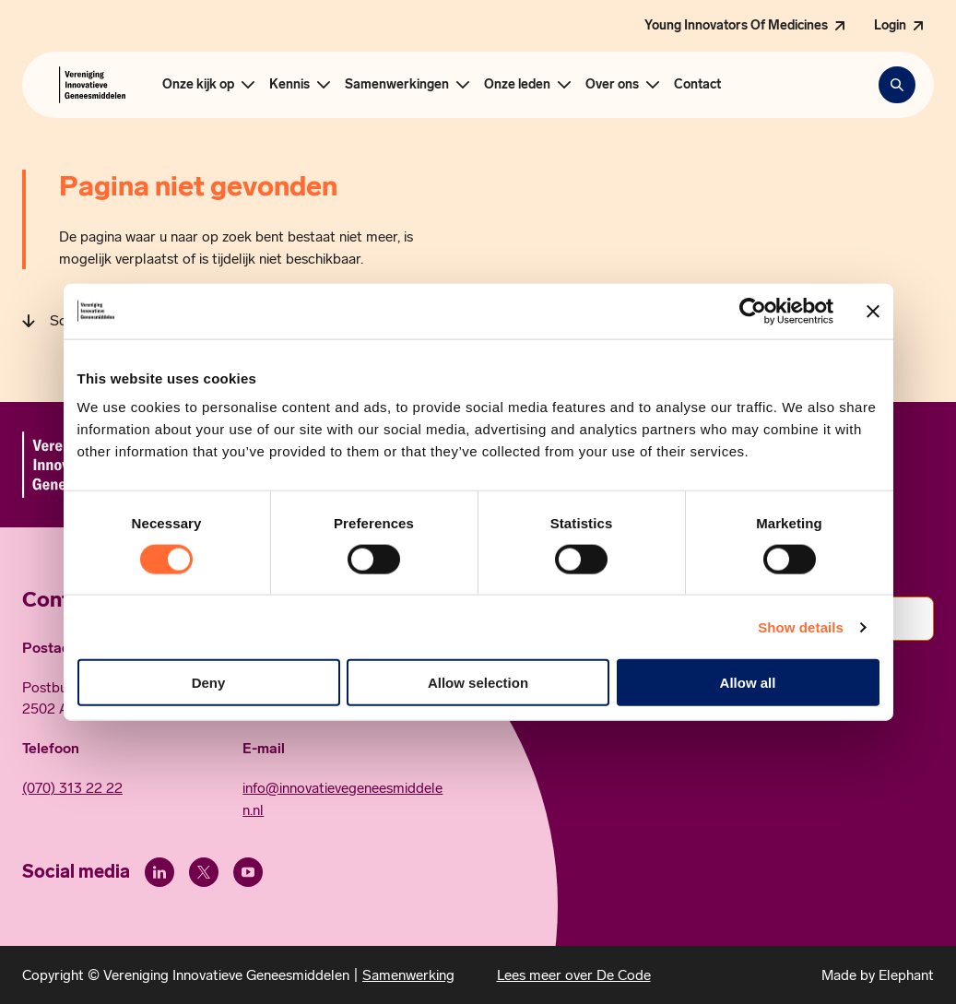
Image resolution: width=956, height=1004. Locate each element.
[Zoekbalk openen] (897, 84)
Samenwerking (408, 975)
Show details (801, 626)
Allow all (748, 683)
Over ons (612, 84)
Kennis (289, 84)
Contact (697, 84)
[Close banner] (873, 310)
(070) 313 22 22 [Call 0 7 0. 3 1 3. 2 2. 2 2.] (72, 788)
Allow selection (478, 683)
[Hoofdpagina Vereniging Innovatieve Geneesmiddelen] (92, 84)
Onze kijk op (198, 84)
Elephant (906, 975)
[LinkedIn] (159, 872)
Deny (209, 683)
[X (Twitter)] (203, 872)
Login (890, 25)
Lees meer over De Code (574, 975)
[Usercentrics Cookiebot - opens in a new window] (752, 311)
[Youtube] (248, 872)
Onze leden (517, 84)
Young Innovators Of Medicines (736, 25)
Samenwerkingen (397, 84)
